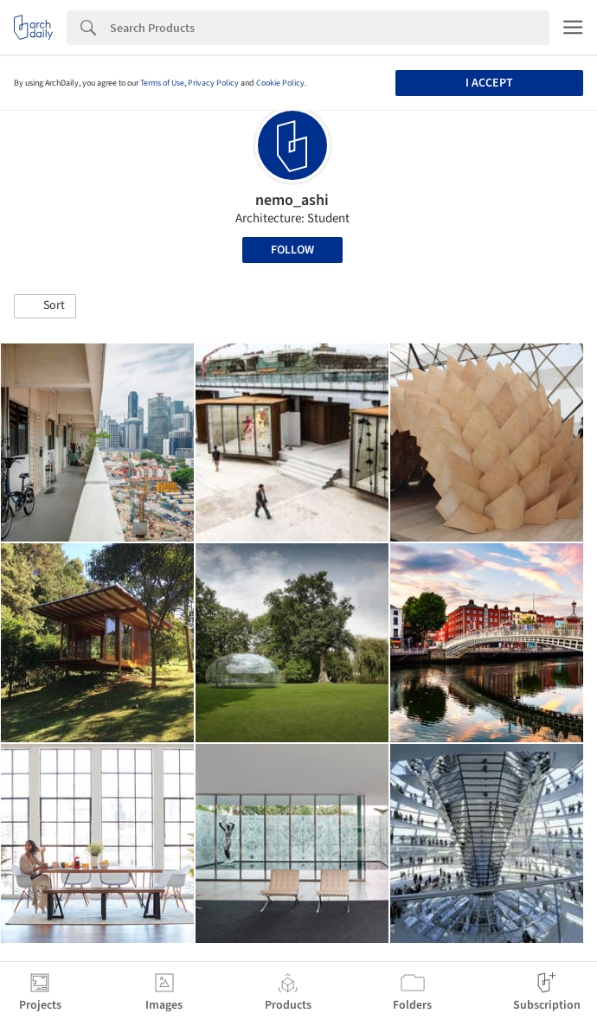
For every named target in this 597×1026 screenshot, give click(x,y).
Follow (292, 250)
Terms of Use (162, 83)
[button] (45, 306)
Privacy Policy (213, 83)
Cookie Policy (280, 83)
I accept (489, 83)
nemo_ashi (292, 200)
